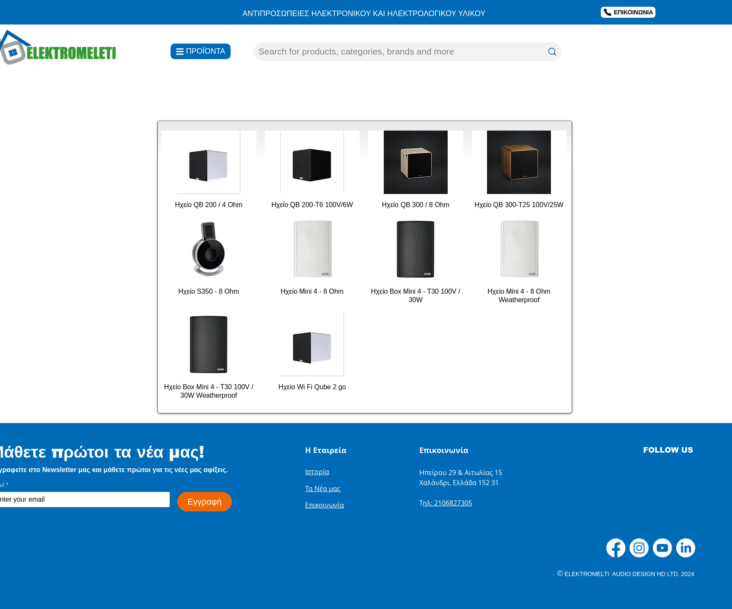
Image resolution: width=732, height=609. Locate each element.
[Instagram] (639, 547)
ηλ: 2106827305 (447, 503)
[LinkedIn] (685, 547)
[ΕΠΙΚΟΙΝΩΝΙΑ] (628, 12)
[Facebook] (615, 547)
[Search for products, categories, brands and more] (395, 51)
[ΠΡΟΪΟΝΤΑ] (201, 51)
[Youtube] (662, 547)
